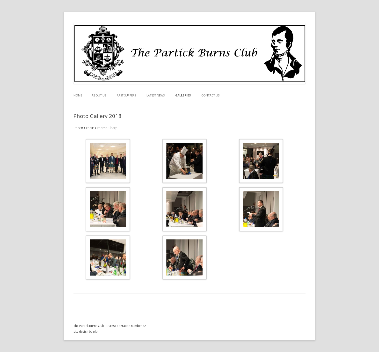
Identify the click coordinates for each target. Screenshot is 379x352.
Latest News (155, 95)
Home (77, 95)
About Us (99, 95)
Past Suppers (126, 95)
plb (95, 332)
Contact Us (210, 95)
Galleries (183, 95)
